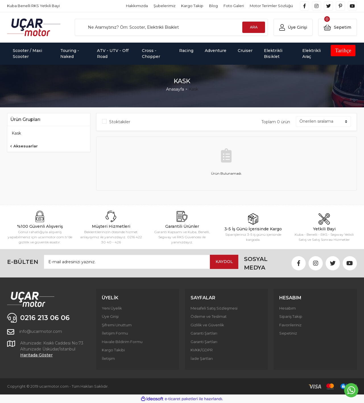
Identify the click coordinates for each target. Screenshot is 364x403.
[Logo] (34, 27)
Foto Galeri (234, 5)
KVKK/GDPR (202, 350)
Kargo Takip (192, 5)
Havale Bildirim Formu (122, 341)
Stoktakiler (119, 121)
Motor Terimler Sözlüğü (271, 5)
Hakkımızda (137, 5)
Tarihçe (343, 50)
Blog (213, 5)
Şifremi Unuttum (117, 325)
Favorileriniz (290, 325)
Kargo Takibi (113, 350)
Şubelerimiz (164, 5)
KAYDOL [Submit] (224, 261)
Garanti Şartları (204, 333)
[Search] (171, 27)
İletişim (108, 358)
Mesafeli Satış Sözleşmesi (214, 308)
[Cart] (337, 27)
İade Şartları (202, 358)
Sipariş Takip (290, 316)
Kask (193, 89)
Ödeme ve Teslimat (209, 316)
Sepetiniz (288, 333)
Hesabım (287, 308)
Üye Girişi (110, 316)
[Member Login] (293, 27)
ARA (254, 27)
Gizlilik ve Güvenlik (207, 325)
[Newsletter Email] (141, 262)
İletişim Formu (115, 333)
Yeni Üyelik (112, 308)
